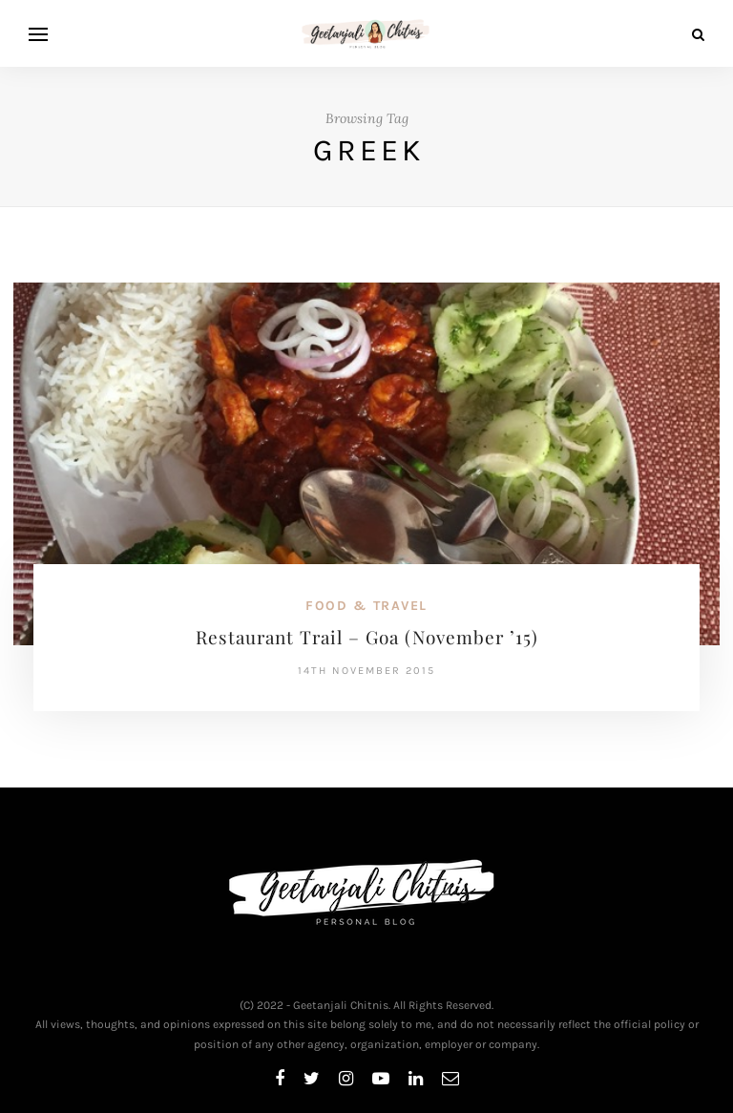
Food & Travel (366, 606)
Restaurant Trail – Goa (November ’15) (367, 636)
